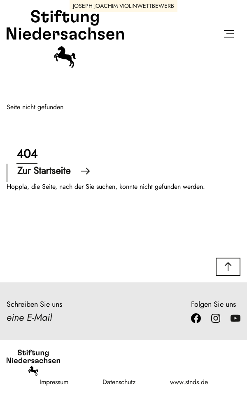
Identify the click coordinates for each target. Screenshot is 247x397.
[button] (228, 267)
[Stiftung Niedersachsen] (65, 66)
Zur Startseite (53, 171)
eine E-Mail (29, 317)
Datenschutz (119, 382)
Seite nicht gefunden (35, 107)
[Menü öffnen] (228, 35)
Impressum (54, 382)
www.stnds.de (189, 382)
